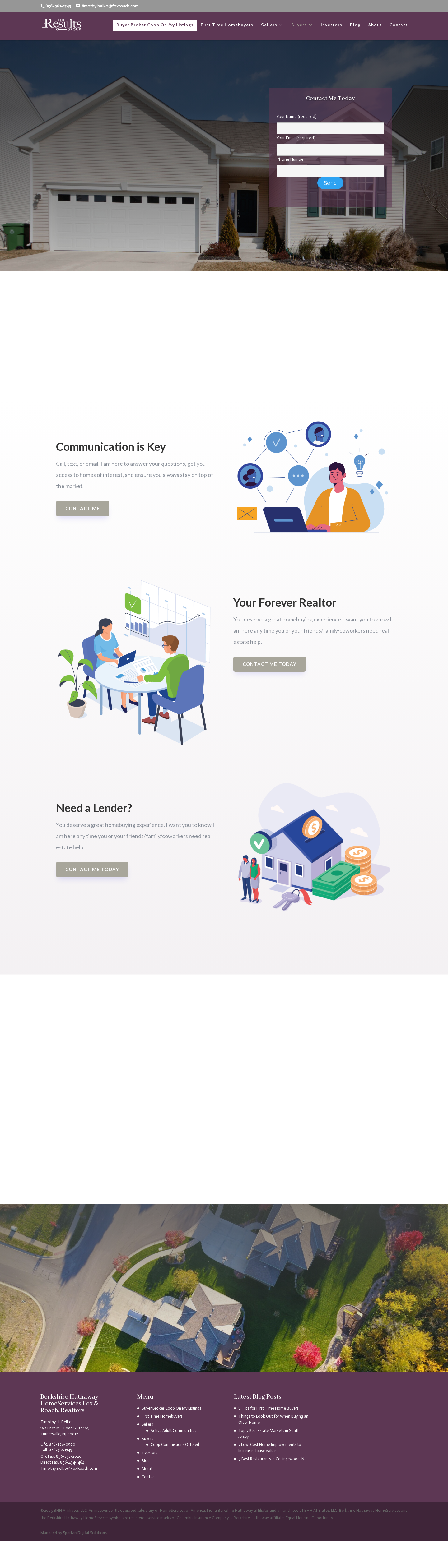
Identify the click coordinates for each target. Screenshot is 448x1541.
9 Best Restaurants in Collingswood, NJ (272, 1458)
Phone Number (330, 165)
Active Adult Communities (173, 1430)
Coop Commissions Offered (175, 1444)
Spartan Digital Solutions (84, 1532)
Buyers (299, 25)
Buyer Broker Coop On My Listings (155, 25)
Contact (399, 25)
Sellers (269, 25)
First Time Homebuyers (227, 25)
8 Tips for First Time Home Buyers (268, 1408)
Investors (331, 25)
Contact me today (269, 664)
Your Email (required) (330, 144)
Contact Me (82, 508)
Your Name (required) (330, 122)
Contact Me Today (92, 869)
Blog (355, 25)
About (375, 25)
